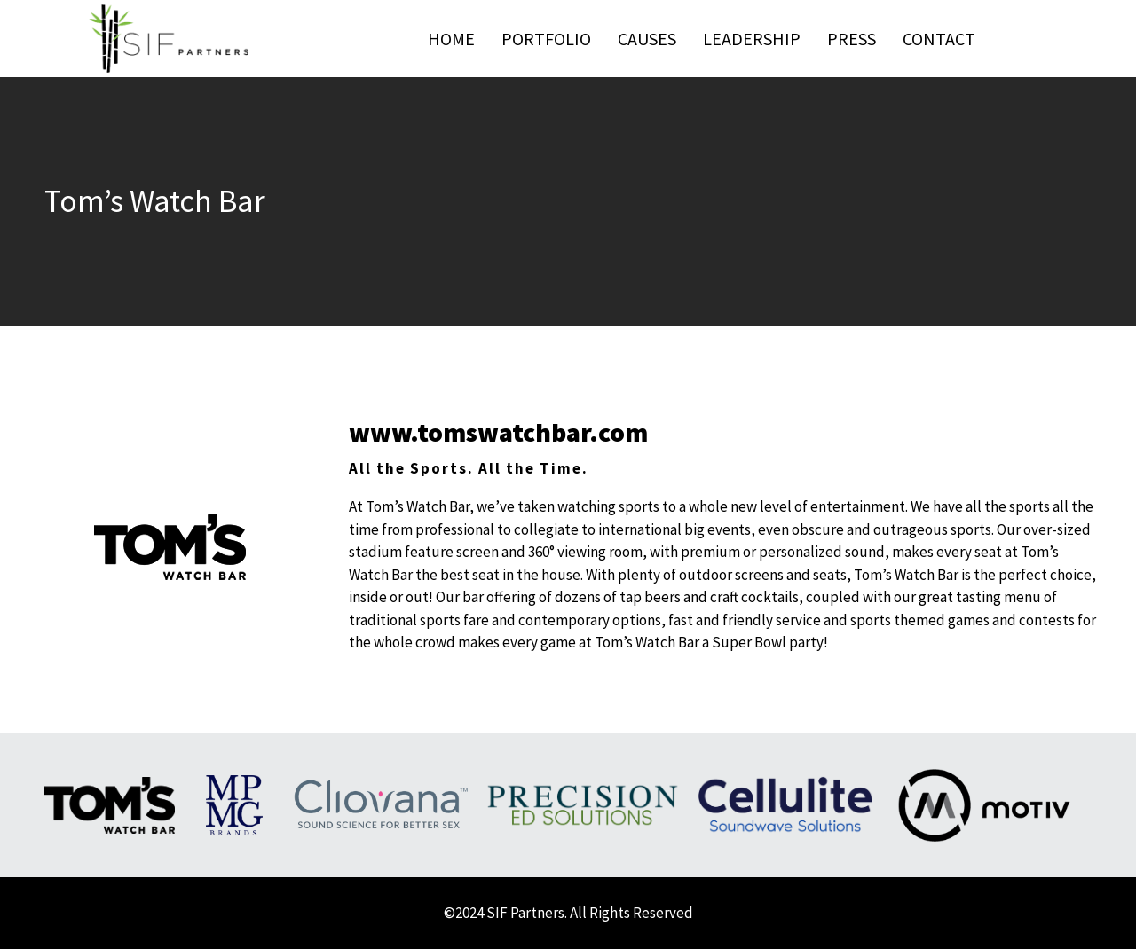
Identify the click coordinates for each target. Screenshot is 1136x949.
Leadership (752, 38)
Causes (647, 38)
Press (851, 38)
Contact (939, 38)
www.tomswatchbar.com (498, 432)
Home (451, 38)
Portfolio (546, 38)
